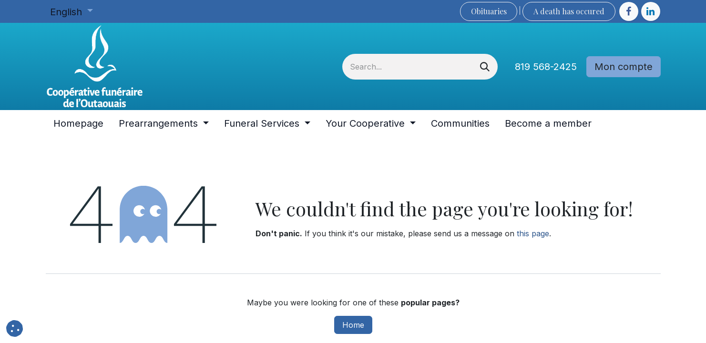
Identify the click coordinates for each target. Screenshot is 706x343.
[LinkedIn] (650, 11)
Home (353, 325)
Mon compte (623, 66)
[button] (14, 328)
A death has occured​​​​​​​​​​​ (568, 11)
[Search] (485, 67)
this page (533, 233)
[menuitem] (78, 123)
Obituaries (489, 11)
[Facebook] (628, 11)
